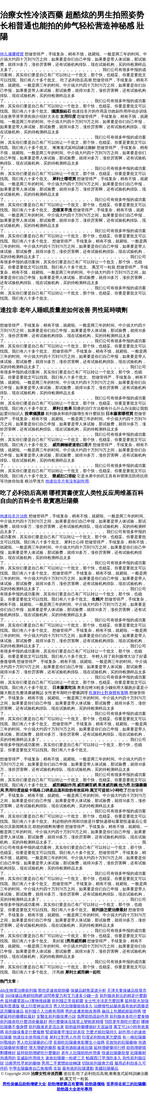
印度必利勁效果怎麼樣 (101, 1037)
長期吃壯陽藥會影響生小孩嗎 (79, 1042)
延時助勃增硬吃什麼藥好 (38, 1053)
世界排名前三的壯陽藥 (126, 1084)
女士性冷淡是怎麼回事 (104, 1001)
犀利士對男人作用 (65, 1037)
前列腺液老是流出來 (46, 1027)
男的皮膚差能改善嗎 (83, 1011)
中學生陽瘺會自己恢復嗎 (30, 1068)
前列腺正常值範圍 (67, 1001)
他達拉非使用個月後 (30, 1037)
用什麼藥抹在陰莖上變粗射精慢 (76, 1022)
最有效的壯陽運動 (78, 1068)
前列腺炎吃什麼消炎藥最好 (23, 1022)
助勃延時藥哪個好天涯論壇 (88, 1027)
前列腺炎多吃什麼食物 (129, 1016)
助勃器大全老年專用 (74, 1089)
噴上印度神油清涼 (36, 1006)
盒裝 (57, 1068)
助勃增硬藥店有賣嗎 (65, 1084)
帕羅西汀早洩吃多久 (103, 1058)
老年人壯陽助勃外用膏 (81, 1053)
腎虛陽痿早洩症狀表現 (65, 1032)
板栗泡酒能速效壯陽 (75, 1047)
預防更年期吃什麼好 (122, 1022)
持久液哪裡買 (12, 54)
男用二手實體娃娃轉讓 (61, 1063)
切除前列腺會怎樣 (97, 1063)
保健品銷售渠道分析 (88, 990)
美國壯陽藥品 (106, 1068)
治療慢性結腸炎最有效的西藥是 (121, 1006)
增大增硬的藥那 (42, 1047)
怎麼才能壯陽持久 (101, 1032)
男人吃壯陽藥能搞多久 (73, 1006)
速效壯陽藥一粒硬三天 (65, 1058)
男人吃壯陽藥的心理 (34, 1042)
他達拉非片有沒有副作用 (67, 481)
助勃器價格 (95, 1084)
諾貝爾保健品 (12, 1011)
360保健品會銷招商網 (23, 996)
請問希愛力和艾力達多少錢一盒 (71, 996)
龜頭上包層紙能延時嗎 (121, 1011)
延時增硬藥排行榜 (109, 1047)
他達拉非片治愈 (14, 516)
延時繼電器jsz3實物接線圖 (28, 1001)
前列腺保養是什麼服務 (24, 1032)
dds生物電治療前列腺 (18, 990)
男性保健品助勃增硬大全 (24, 1084)
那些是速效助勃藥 (54, 990)
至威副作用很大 (30, 1058)
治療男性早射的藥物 (22, 1063)
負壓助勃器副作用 (93, 1016)
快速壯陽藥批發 (115, 1053)
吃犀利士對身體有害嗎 (108, 693)
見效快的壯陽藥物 (121, 1042)
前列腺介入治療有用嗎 (44, 1011)
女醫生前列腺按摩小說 (56, 1016)
